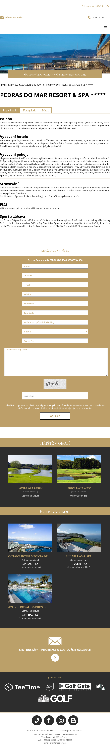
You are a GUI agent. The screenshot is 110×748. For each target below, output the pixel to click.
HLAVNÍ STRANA (6, 85)
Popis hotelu (10, 110)
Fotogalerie (29, 110)
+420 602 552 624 (50, 740)
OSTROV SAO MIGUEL (51, 85)
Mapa (45, 110)
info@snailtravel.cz (14, 17)
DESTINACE (19, 85)
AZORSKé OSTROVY (33, 85)
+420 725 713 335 (101, 17)
